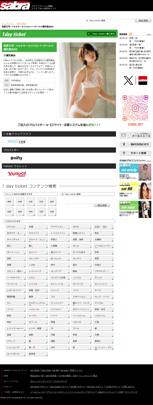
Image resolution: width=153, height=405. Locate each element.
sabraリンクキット (106, 392)
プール (76, 328)
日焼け (98, 265)
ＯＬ (9, 303)
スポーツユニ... (80, 296)
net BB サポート (77, 386)
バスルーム (100, 315)
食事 (75, 341)
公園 (97, 335)
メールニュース (37, 392)
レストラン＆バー (15, 328)
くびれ (32, 265)
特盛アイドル (76, 370)
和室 (9, 315)
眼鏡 (75, 271)
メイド (76, 290)
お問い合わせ (128, 386)
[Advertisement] (135, 233)
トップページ (8, 23)
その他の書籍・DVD (67, 376)
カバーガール (13, 354)
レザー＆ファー (14, 290)
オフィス (33, 322)
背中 (53, 265)
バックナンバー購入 (88, 376)
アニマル (99, 303)
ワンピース (12, 284)
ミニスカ (33, 284)
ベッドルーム (79, 315)
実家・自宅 (100, 309)
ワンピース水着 (58, 277)
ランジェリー (57, 303)
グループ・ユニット (37, 240)
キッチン (33, 315)
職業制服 (11, 296)
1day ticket (21, 23)
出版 (15, 14)
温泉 (9, 335)
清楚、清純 (78, 239)
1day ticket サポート (59, 386)
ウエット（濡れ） (15, 271)
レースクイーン (58, 233)
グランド (11, 341)
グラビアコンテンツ (46, 14)
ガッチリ (77, 258)
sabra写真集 (51, 376)
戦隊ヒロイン (79, 233)
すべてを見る (79, 252)
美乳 (9, 258)
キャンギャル (13, 239)
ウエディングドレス (37, 304)
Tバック (98, 277)
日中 (53, 347)
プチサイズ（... (102, 271)
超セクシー (56, 252)
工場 (97, 322)
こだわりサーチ (60, 381)
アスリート (34, 233)
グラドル (11, 227)
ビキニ (32, 277)
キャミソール (57, 284)
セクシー (33, 252)
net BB (56, 370)
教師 (31, 296)
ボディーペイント (81, 309)
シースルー (56, 309)
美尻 (97, 258)
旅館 (31, 335)
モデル (76, 227)
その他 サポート (112, 386)
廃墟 (53, 322)
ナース (98, 290)
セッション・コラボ (103, 348)
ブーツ (10, 309)
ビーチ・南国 (35, 328)
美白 (75, 265)
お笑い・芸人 (101, 227)
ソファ (54, 315)
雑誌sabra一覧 (37, 376)
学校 (75, 335)
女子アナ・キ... (14, 233)
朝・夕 (32, 347)
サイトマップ (131, 392)
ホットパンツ (101, 284)
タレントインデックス (40, 381)
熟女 (97, 233)
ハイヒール (34, 309)
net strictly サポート (39, 386)
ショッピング (13, 347)
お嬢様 (98, 239)
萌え (9, 246)
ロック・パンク (102, 296)
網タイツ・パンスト (81, 304)
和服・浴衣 (34, 290)
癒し (31, 246)
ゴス (53, 296)
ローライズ (78, 284)
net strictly (34, 370)
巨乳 (97, 252)
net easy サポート (95, 386)
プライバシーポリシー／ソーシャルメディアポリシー (71, 392)
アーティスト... (58, 227)
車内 (9, 322)
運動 (53, 341)
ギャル (76, 246)
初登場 (32, 354)
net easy (64, 370)
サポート (107, 14)
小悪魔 (54, 246)
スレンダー (34, 258)
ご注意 (120, 392)
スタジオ (77, 322)
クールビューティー (103, 246)
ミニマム (77, 277)
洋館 (53, 335)
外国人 (54, 239)
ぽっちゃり (56, 258)
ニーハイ (55, 290)
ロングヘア (56, 271)
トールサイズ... (14, 277)
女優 (31, 227)
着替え (98, 341)
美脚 (9, 265)
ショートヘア (35, 271)
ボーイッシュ (13, 252)
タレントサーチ (76, 14)
